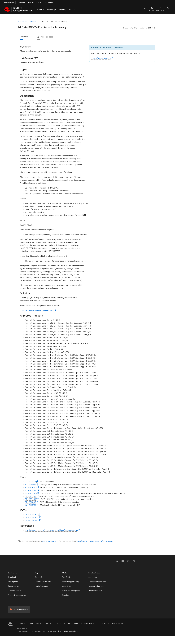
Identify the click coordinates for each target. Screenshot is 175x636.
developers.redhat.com (97, 582)
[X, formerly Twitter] (134, 562)
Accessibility (66, 586)
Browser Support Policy (70, 582)
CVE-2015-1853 (32, 520)
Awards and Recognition (71, 591)
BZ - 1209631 (30, 496)
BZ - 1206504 (31, 487)
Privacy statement (23, 631)
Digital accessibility (71, 631)
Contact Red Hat (59, 623)
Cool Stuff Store (103, 623)
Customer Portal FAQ (43, 582)
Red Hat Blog (73, 623)
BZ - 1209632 (31, 499)
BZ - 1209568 (31, 490)
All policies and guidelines (52, 631)
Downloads (21, 2)
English (151, 9)
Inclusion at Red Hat (88, 623)
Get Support (49, 2)
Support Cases (13, 586)
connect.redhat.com (96, 586)
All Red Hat (160, 9)
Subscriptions (9, 2)
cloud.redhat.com (95, 591)
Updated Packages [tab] (45, 37)
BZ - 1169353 (30, 484)
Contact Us (39, 577)
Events (38, 623)
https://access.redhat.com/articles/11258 (37, 310)
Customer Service (14, 591)
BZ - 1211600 (30, 502)
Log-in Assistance (41, 586)
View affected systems (101, 58)
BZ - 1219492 (30, 505)
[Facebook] (128, 562)
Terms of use (36, 631)
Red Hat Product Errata (27, 22)
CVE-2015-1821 (31, 514)
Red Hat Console (34, 2)
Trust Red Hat (67, 577)
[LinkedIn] (116, 562)
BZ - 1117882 (30, 481)
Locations (47, 623)
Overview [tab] (24, 36)
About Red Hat (22, 623)
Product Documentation (17, 595)
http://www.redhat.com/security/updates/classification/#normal (51, 530)
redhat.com (92, 577)
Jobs (31, 623)
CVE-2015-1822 (32, 517)
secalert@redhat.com (50, 541)
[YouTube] (122, 562)
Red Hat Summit (117, 623)
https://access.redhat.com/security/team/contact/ (94, 541)
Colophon (65, 595)
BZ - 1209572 (31, 493)
